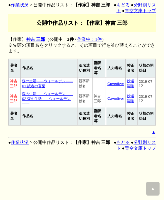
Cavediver (115, 84)
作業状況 (20, 4)
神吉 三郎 (35, 39)
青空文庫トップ (140, 10)
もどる (123, 4)
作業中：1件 (89, 39)
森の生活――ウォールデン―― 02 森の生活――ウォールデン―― (47, 99)
